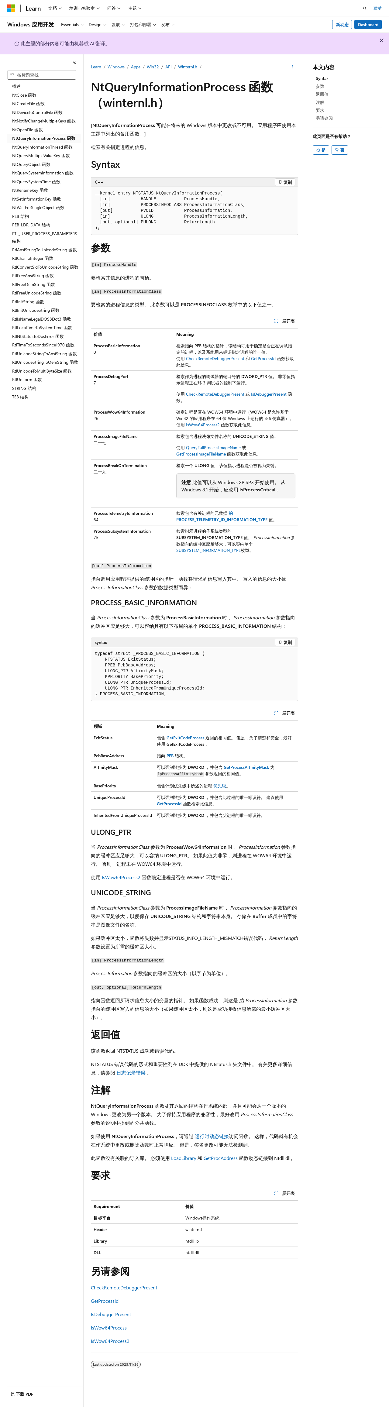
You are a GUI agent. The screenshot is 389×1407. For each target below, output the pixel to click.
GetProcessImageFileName (201, 454)
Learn (96, 67)
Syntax (322, 78)
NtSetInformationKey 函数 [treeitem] (36, 199)
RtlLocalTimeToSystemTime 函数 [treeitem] (42, 327)
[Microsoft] (11, 8)
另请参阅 (324, 118)
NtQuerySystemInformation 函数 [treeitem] (43, 173)
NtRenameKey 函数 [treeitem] (30, 190)
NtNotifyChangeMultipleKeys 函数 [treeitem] (44, 121)
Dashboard (368, 24)
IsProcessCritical (257, 489)
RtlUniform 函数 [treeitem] (27, 379)
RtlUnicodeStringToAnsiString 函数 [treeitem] (44, 353)
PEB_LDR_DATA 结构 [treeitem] (31, 225)
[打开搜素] (365, 8)
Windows (116, 67)
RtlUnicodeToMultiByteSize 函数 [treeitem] (42, 371)
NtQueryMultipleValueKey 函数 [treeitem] (41, 155)
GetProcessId (263, 358)
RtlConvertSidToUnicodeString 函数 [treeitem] (45, 267)
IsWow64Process (109, 1327)
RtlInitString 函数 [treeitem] (28, 301)
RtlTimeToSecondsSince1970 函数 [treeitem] (43, 345)
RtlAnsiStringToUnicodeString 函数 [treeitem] (44, 250)
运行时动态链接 (212, 1136)
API (168, 67)
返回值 (322, 94)
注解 (320, 102)
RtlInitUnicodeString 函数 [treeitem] (36, 310)
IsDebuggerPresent (269, 394)
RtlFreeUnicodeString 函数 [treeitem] (36, 293)
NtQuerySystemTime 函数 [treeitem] (36, 181)
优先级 (219, 786)
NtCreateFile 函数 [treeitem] (28, 103)
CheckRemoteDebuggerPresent (215, 358)
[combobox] (41, 75)
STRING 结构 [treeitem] (24, 388)
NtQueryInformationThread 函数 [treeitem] (42, 147)
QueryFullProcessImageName (213, 447)
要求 (320, 110)
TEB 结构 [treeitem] (20, 397)
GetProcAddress (221, 1158)
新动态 (342, 24)
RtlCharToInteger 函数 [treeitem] (32, 258)
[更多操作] (292, 67)
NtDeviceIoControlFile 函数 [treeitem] (37, 112)
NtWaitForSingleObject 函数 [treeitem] (38, 207)
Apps (135, 67)
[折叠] (74, 62)
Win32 (153, 67)
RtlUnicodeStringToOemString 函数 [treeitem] (45, 362)
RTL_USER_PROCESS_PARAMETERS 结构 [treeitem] (44, 237)
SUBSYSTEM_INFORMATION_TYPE (208, 550)
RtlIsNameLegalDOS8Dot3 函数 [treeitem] (41, 319)
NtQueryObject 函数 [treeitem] (31, 164)
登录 (377, 8)
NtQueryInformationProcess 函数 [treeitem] (43, 138)
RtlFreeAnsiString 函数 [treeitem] (33, 275)
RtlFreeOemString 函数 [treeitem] (33, 284)
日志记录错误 (131, 1072)
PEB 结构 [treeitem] (20, 216)
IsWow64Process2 (203, 425)
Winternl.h (187, 67)
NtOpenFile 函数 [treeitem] (27, 129)
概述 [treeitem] (16, 86)
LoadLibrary (183, 1158)
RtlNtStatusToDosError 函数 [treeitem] (38, 336)
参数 (320, 86)
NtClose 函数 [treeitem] (24, 95)
